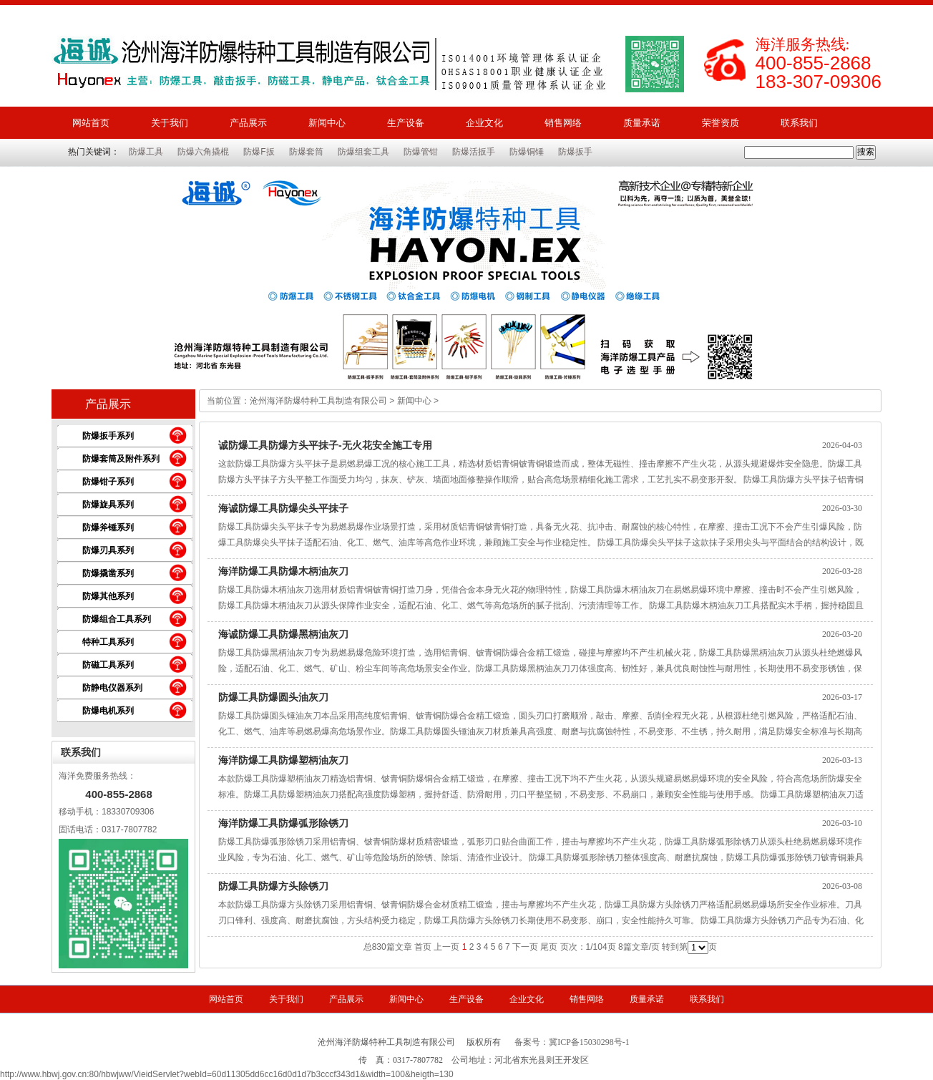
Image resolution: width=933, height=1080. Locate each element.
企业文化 (484, 122)
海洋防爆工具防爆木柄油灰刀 (283, 571)
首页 (422, 947)
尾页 (548, 947)
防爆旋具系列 (108, 505)
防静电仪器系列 (112, 688)
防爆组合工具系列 (116, 619)
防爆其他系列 (108, 596)
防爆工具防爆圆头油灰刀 (273, 697)
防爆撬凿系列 (108, 573)
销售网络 (563, 122)
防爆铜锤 (526, 152)
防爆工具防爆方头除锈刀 (273, 886)
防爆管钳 (421, 152)
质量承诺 (641, 122)
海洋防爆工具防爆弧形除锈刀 (283, 823)
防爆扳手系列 (108, 436)
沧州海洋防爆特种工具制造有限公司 (318, 401)
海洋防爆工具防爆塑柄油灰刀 (283, 760)
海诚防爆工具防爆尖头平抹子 (283, 508)
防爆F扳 (258, 152)
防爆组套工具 (363, 152)
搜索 (865, 152)
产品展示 (248, 122)
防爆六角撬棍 (203, 152)
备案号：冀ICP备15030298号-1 (572, 1042)
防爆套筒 (306, 152)
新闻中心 (327, 122)
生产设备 (405, 122)
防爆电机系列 (108, 711)
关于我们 (169, 122)
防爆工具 (146, 152)
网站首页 (90, 122)
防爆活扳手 (473, 152)
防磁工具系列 (108, 665)
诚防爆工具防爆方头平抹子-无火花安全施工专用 (325, 445)
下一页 (525, 947)
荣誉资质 (720, 122)
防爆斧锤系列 (108, 527)
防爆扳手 (575, 152)
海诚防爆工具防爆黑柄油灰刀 (283, 634)
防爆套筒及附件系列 (121, 459)
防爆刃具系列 (108, 550)
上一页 (446, 947)
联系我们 (799, 122)
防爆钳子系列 (108, 482)
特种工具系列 (108, 642)
